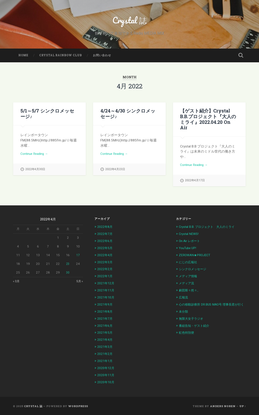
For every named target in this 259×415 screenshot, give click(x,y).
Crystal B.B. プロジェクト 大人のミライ (210, 229)
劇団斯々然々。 (191, 292)
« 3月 (16, 284)
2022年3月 (105, 264)
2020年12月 (106, 368)
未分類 (184, 317)
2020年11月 (106, 375)
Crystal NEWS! (190, 236)
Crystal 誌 (130, 21)
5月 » (79, 284)
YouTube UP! (188, 250)
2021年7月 (105, 319)
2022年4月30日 (35, 172)
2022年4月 (105, 257)
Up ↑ (242, 405)
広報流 (184, 298)
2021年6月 (105, 326)
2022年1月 (105, 278)
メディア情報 (189, 278)
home (23, 58)
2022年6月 (105, 243)
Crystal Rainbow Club (60, 58)
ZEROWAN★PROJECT (196, 257)
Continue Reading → (35, 157)
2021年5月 (105, 333)
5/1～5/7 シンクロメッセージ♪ (47, 116)
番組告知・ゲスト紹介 (196, 331)
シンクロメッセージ (194, 271)
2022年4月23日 (115, 172)
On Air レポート (191, 243)
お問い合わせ (102, 58)
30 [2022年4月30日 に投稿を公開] (68, 275)
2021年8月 (105, 312)
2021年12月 (106, 285)
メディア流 (187, 285)
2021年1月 (105, 361)
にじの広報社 (189, 264)
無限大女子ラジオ (192, 324)
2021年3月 (105, 347)
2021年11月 (106, 292)
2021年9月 (105, 305)
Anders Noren (223, 405)
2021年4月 (105, 340)
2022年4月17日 (195, 178)
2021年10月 (106, 298)
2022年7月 (105, 236)
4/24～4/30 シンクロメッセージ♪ (127, 116)
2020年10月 (106, 382)
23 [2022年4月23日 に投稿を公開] (68, 266)
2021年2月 (105, 354)
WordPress (78, 405)
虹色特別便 (187, 337)
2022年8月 (105, 229)
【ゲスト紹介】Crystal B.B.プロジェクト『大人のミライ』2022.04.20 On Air (209, 118)
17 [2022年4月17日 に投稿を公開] (78, 258)
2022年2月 (105, 271)
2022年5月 (105, 250)
